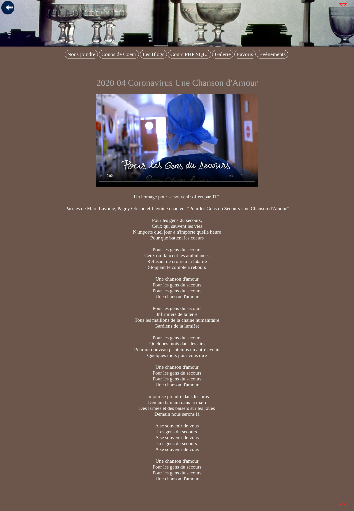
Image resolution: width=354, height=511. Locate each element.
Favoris (245, 54)
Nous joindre (81, 54)
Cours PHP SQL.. (189, 54)
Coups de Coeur (118, 54)
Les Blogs (153, 54)
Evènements (272, 54)
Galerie (223, 54)
